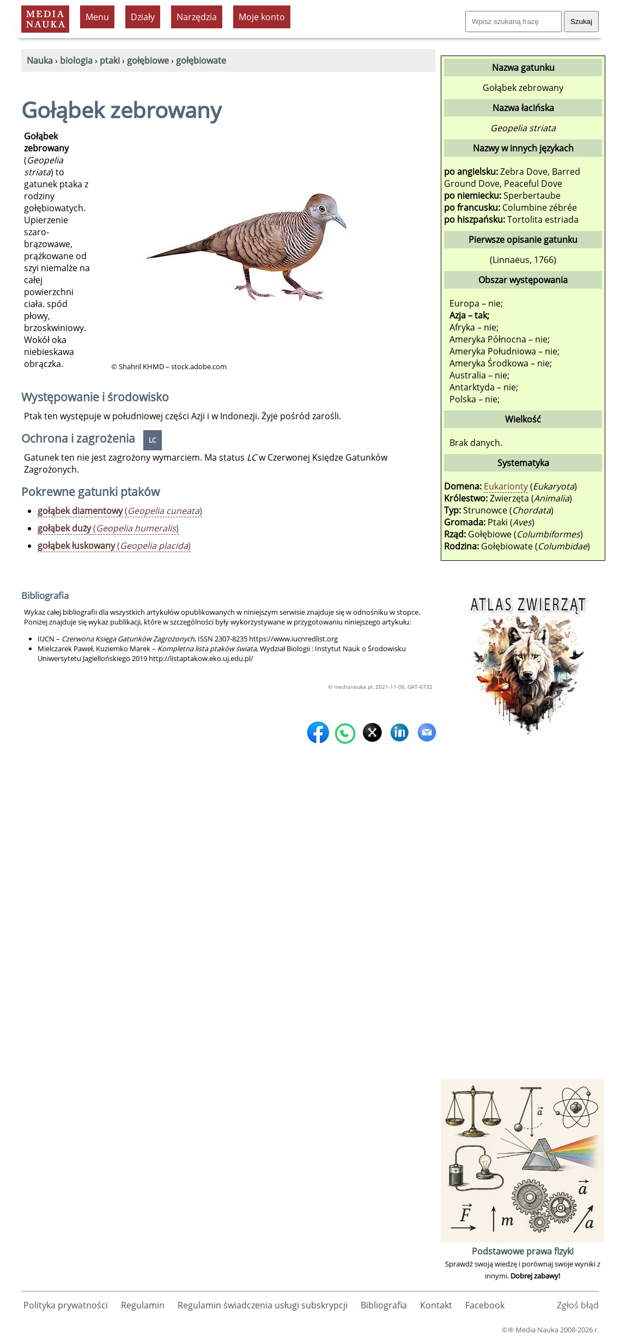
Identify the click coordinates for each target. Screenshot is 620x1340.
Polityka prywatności (65, 1305)
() (120, 511)
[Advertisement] (522, 913)
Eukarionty (506, 486)
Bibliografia (384, 1305)
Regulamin (143, 1305)
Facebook (484, 1305)
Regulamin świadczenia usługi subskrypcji (263, 1305)
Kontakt (436, 1305)
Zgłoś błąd (578, 1305)
